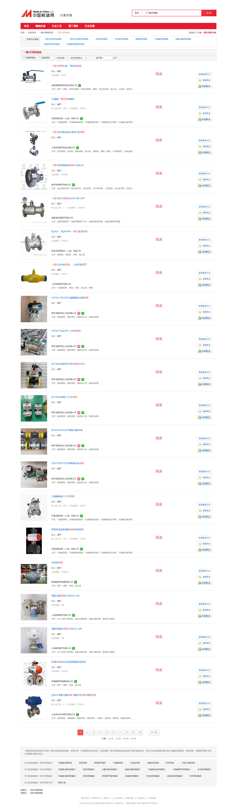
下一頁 (154, 732)
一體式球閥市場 (46, 32)
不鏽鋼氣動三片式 (62, 496)
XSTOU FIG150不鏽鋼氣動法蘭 (69, 297)
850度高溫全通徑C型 (67, 132)
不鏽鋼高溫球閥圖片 (157, 769)
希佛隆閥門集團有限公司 (62, 582)
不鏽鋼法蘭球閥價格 (75, 44)
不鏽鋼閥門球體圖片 (181, 769)
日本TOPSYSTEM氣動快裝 (67, 463)
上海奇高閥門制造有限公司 (63, 147)
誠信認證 (44, 57)
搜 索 (209, 13)
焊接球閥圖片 (89, 769)
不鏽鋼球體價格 (161, 39)
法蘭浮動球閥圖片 (110, 769)
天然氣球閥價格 (121, 39)
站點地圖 (118, 798)
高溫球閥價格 (101, 39)
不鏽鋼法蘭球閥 (65, 763)
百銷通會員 (29, 57)
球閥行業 (62, 782)
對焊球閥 (170, 763)
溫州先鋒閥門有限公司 (61, 184)
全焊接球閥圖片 (204, 769)
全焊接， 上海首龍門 (69, 264)
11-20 (110, 738)
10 (140, 732)
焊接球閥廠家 (89, 776)
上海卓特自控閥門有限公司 (63, 714)
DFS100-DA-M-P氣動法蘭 (67, 430)
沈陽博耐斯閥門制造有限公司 (64, 85)
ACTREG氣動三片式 (64, 397)
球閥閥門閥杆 (100, 763)
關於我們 (85, 798)
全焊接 (57, 562)
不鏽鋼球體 (118, 763)
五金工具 (57, 26)
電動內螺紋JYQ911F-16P (66, 628)
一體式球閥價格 (36, 790)
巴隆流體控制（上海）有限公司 (65, 118)
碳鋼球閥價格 (141, 39)
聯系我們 (96, 798)
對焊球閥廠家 (195, 776)
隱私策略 (130, 798)
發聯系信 (205, 80)
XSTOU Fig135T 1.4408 (66, 330)
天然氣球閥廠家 (153, 776)
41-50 (133, 738)
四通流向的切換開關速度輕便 (68, 661)
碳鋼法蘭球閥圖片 (133, 769)
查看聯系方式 (205, 74)
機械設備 (40, 26)
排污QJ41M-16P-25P (68, 198)
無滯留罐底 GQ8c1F (67, 165)
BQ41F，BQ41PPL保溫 (69, 231)
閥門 (59, 71)
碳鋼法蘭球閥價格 (183, 39)
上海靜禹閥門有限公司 (61, 615)
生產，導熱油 (66, 65)
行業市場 (66, 15)
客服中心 (107, 798)
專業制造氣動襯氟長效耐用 (67, 529)
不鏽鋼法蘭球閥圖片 (67, 769)
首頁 (26, 26)
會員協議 (141, 798)
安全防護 (90, 26)
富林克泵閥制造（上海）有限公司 (66, 251)
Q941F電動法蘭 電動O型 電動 (73, 695)
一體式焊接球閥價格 (53, 39)
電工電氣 (73, 26)
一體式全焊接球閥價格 (78, 39)
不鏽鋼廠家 (62, 99)
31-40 (126, 738)
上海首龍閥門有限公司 (61, 284)
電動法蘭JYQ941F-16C (65, 595)
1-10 (104, 738)
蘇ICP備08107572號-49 (147, 803)
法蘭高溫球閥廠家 (175, 776)
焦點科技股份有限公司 (105, 803)
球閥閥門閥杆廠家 (110, 776)
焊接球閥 (83, 763)
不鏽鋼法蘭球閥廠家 (67, 776)
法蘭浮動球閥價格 (52, 44)
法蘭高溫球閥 (153, 763)
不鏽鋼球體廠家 (132, 776)
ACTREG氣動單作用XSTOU (68, 363)
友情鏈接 (152, 798)
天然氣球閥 (135, 763)
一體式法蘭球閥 (188, 763)
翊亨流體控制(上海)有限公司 (63, 313)
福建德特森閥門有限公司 (62, 217)
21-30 (118, 738)
